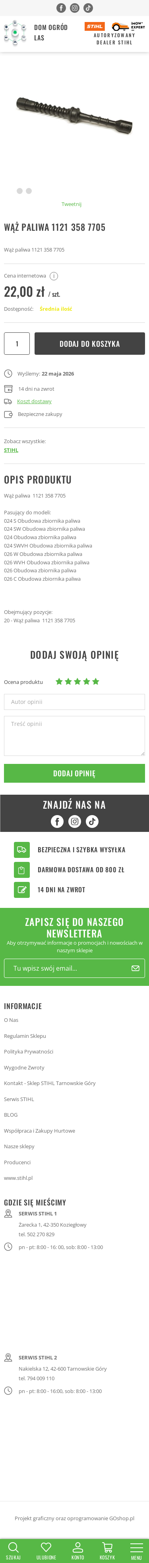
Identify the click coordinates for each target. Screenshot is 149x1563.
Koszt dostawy (28, 401)
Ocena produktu (23, 682)
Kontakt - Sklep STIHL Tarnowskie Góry (50, 1083)
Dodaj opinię (74, 773)
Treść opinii (26, 724)
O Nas (11, 1019)
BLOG (10, 1114)
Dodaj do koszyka (90, 343)
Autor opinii (27, 702)
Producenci (17, 1162)
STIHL (11, 450)
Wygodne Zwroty (24, 1067)
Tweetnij (71, 204)
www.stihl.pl (18, 1177)
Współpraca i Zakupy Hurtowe (39, 1130)
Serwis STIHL (19, 1099)
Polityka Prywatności (28, 1051)
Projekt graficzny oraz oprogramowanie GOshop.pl (74, 1518)
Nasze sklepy (19, 1146)
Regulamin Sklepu (25, 1035)
